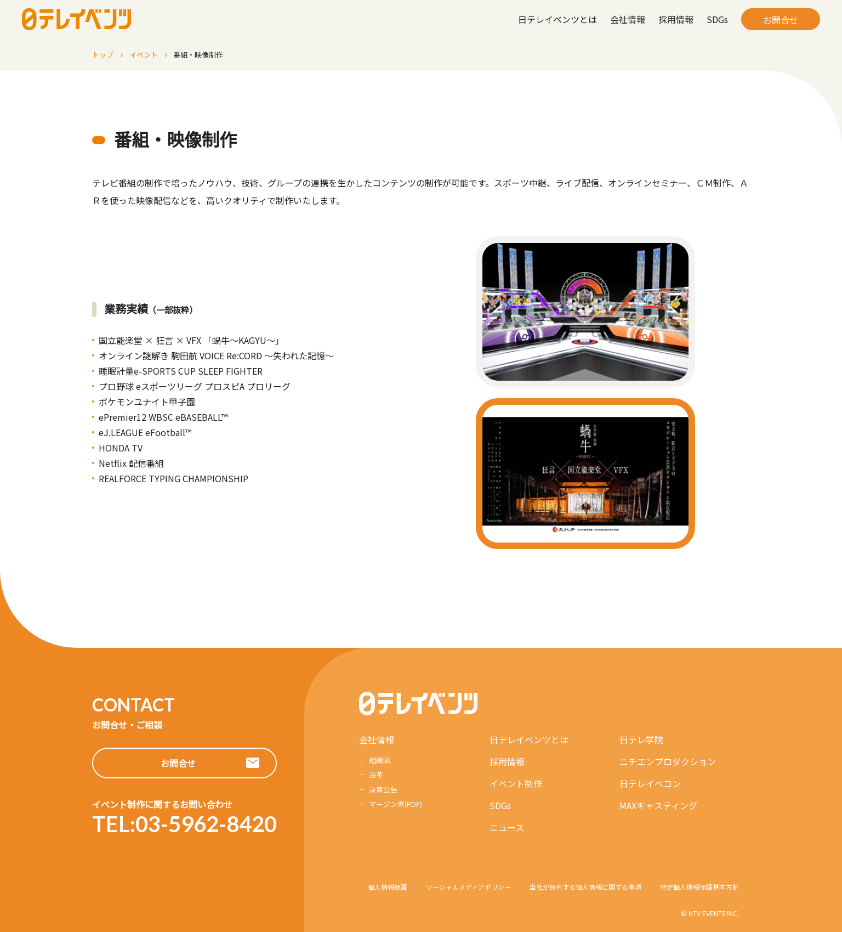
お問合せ (780, 19)
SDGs (717, 19)
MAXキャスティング (658, 805)
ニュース (507, 827)
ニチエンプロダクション (667, 761)
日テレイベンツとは (557, 19)
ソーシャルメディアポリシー (468, 886)
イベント (143, 54)
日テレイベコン (650, 783)
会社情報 (627, 19)
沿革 (376, 775)
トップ (102, 54)
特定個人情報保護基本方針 (699, 886)
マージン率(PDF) (395, 804)
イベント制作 (516, 783)
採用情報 (675, 19)
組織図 (379, 760)
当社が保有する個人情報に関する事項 (585, 886)
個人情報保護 (387, 886)
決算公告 (383, 789)
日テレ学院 (641, 739)
